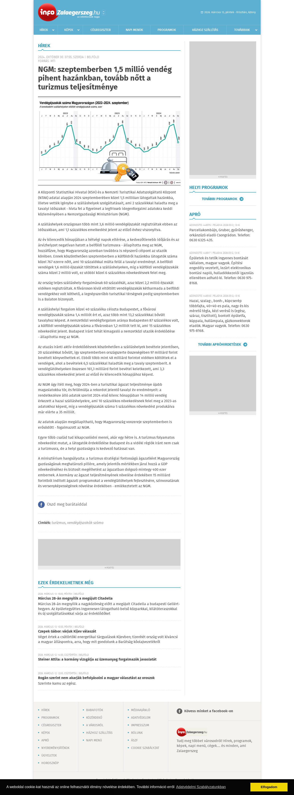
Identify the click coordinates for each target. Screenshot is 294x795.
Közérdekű (94, 717)
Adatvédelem (140, 717)
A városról (94, 725)
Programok (167, 30)
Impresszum (140, 725)
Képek (68, 30)
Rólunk (137, 732)
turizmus (58, 523)
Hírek (44, 30)
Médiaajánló (140, 710)
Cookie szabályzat (145, 748)
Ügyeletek (49, 755)
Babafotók (94, 710)
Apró (45, 740)
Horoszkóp (50, 763)
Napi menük (134, 30)
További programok (219, 199)
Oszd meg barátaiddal (67, 504)
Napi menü (94, 740)
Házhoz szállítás (205, 30)
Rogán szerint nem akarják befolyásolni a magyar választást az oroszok (96, 678)
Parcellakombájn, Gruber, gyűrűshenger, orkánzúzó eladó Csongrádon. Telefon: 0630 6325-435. (221, 235)
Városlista (103, 13)
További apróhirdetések (219, 345)
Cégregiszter (101, 30)
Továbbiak (242, 30)
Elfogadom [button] (269, 787)
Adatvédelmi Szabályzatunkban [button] (201, 787)
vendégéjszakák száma (85, 523)
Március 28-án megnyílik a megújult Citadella (75, 598)
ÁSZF (134, 740)
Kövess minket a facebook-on (208, 711)
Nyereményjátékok (55, 748)
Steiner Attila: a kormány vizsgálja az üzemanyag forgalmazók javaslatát (97, 659)
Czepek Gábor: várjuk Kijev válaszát (67, 631)
